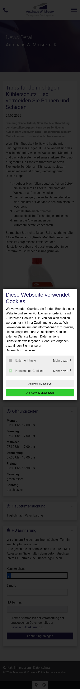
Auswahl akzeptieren (40, 383)
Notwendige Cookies (26, 370)
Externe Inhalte (22, 360)
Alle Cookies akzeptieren (40, 392)
